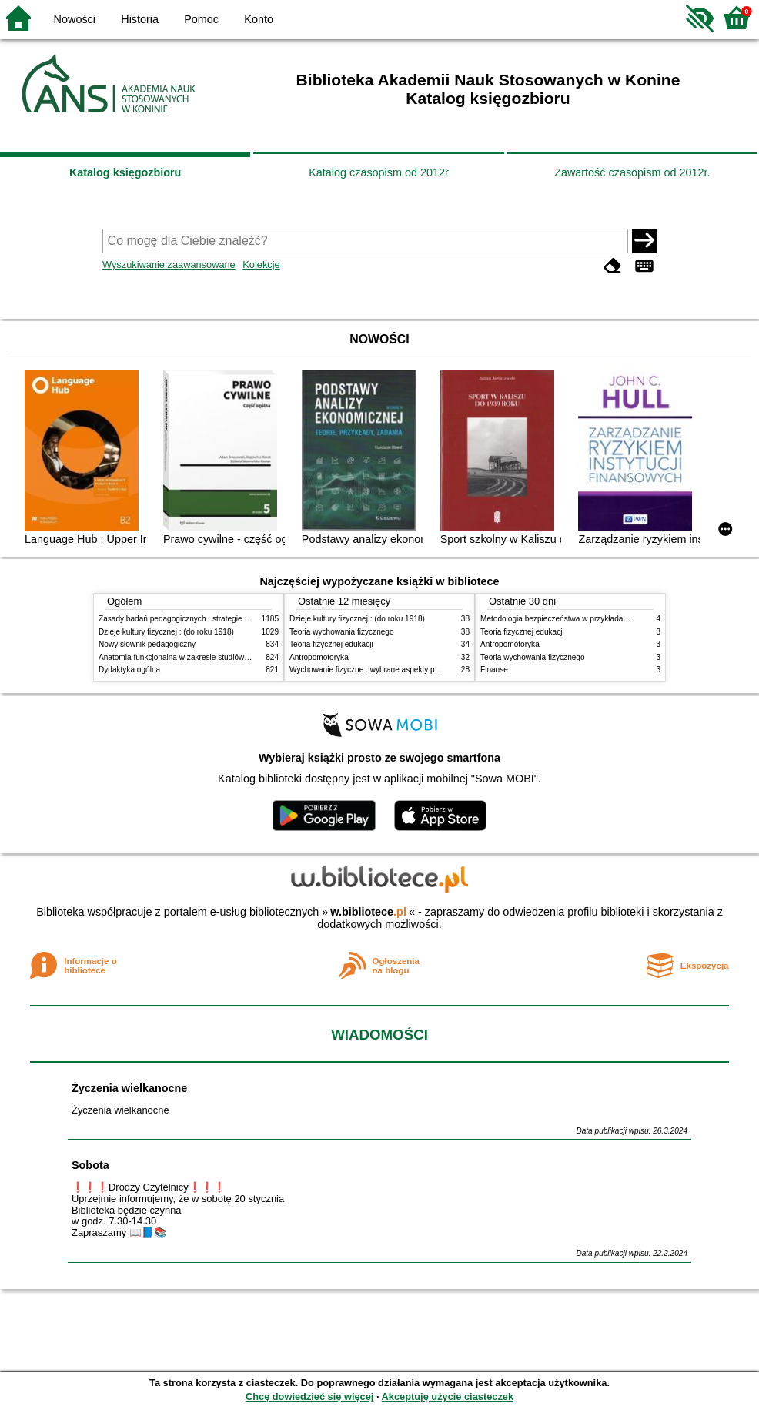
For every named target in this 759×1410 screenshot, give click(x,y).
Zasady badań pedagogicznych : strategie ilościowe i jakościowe (209, 619)
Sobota (90, 1165)
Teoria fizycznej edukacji (331, 644)
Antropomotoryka (319, 657)
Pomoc (201, 19)
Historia (140, 19)
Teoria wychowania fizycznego (341, 632)
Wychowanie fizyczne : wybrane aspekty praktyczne (378, 669)
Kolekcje (260, 264)
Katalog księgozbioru (125, 172)
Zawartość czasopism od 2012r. (632, 172)
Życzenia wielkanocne (129, 1088)
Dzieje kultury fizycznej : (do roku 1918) (166, 632)
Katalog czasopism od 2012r (379, 172)
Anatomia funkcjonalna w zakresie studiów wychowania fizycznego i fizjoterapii (234, 657)
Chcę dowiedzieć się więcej (309, 1396)
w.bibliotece (368, 912)
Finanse (494, 669)
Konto (258, 19)
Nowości (74, 19)
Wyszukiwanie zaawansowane (169, 264)
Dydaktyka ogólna (129, 669)
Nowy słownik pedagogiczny (147, 644)
